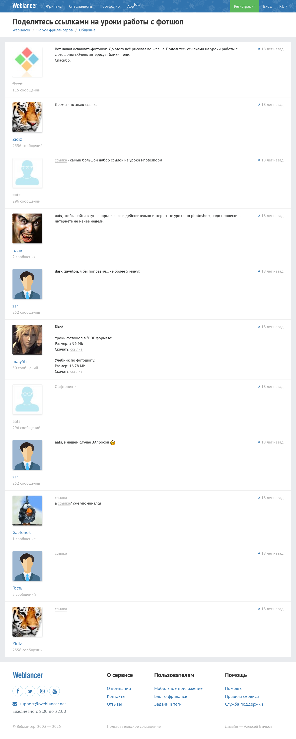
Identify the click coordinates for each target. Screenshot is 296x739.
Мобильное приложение (178, 688)
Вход (267, 6)
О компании (119, 688)
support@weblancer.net (39, 704)
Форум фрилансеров (54, 29)
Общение (87, 29)
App (133, 5)
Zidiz (17, 139)
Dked (17, 83)
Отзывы (114, 704)
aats (16, 195)
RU (281, 6)
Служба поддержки (244, 704)
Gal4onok (21, 532)
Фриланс (54, 6)
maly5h (19, 361)
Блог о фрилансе (170, 696)
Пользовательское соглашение (134, 726)
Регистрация (245, 6)
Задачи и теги (168, 704)
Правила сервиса (242, 696)
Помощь (233, 688)
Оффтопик (64, 386)
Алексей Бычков (258, 726)
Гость (17, 250)
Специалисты (80, 6)
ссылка (91, 104)
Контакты (116, 696)
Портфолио (110, 6)
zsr (15, 306)
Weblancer (21, 29)
